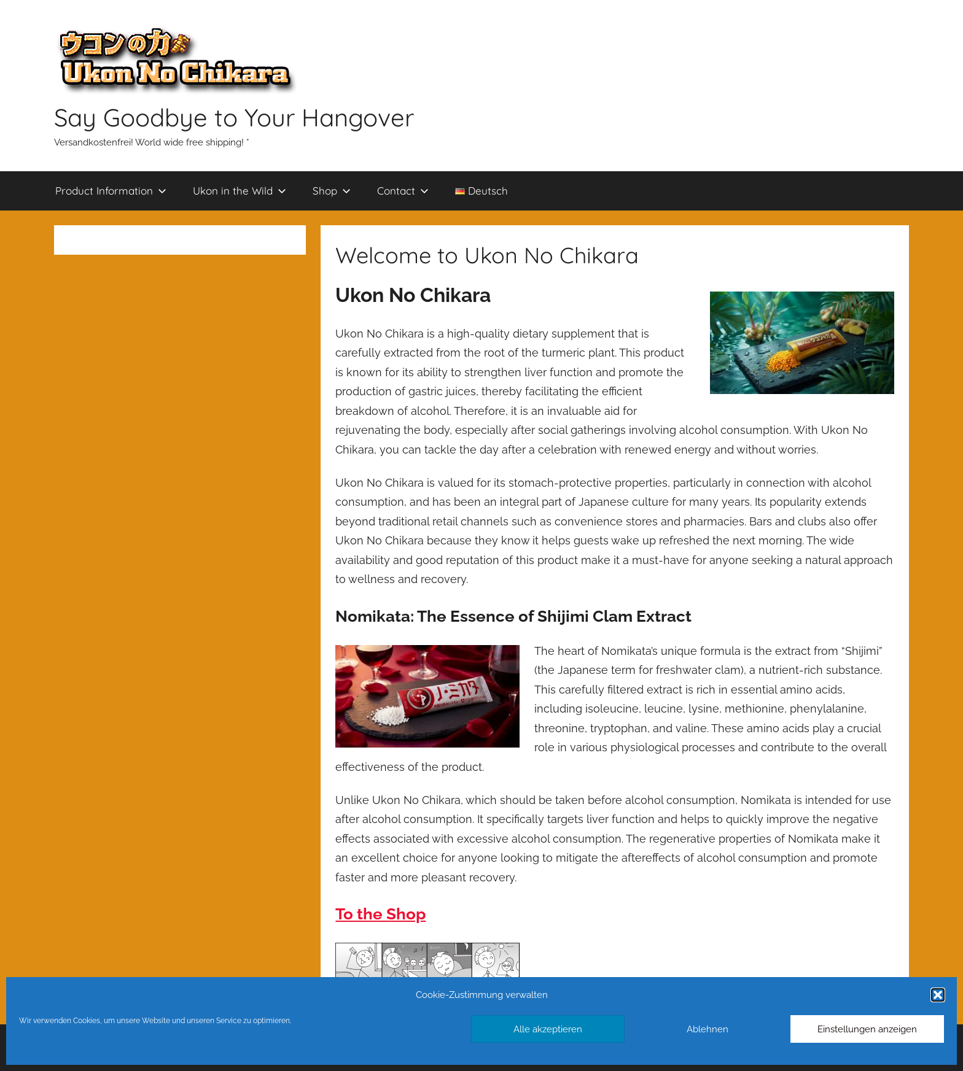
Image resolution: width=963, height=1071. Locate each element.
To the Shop (380, 914)
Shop (332, 190)
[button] (938, 995)
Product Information (110, 190)
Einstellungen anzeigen (867, 1029)
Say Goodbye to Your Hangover (234, 117)
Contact (403, 190)
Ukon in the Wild (239, 190)
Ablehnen (707, 1029)
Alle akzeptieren (547, 1029)
